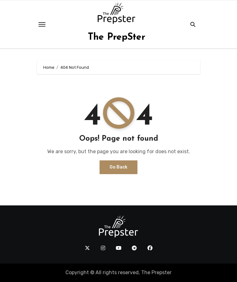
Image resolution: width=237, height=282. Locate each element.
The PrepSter (116, 37)
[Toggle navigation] (42, 24)
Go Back (118, 167)
